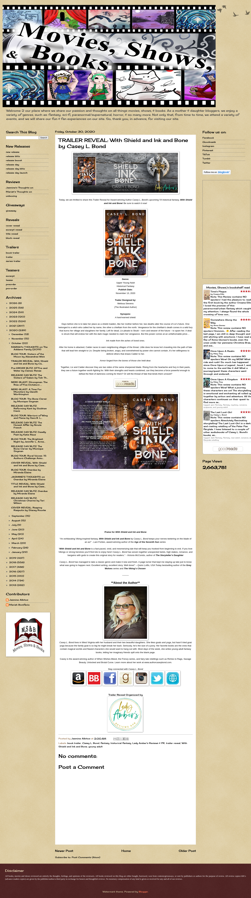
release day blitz (15, 168)
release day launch (17, 172)
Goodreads (209, 142)
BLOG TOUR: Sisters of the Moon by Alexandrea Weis (28, 355)
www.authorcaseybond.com (157, 662)
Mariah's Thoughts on (19, 191)
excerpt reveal (14, 229)
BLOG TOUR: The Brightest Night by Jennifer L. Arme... (28, 440)
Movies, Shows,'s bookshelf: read (228, 287)
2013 (13, 585)
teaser (9, 280)
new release (12, 152)
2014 (13, 580)
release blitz (13, 156)
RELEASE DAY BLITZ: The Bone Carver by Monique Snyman (27, 449)
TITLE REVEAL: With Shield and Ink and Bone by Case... (28, 485)
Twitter (206, 162)
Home (126, 851)
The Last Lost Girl (221, 412)
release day (12, 164)
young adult (95, 746)
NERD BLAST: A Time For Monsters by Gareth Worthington (26, 392)
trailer (9, 257)
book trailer (74, 743)
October (17, 343)
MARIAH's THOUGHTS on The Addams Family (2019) (29, 348)
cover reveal (13, 225)
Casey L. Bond (90, 743)
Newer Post (64, 851)
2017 (13, 567)
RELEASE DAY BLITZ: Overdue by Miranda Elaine (29, 492)
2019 (13, 558)
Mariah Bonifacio (19, 605)
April (15, 538)
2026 (13, 303)
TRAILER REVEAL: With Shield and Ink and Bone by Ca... (29, 362)
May (15, 534)
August (16, 520)
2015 (13, 576)
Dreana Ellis (218, 294)
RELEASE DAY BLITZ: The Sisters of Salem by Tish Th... (29, 376)
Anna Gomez (219, 325)
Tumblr (207, 158)
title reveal (12, 233)
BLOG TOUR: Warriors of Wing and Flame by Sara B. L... (29, 416)
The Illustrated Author (125, 307)
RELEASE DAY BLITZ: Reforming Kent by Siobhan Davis (29, 408)
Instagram (208, 146)
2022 (13, 321)
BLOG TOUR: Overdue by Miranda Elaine (26, 471)
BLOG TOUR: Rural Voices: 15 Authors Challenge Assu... (28, 456)
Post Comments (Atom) (86, 857)
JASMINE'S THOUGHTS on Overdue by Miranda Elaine (28, 478)
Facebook (208, 137)
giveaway (11, 210)
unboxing (11, 196)
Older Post (187, 851)
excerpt (10, 276)
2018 (13, 562)
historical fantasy (121, 743)
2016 (13, 571)
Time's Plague (218, 291)
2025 (13, 307)
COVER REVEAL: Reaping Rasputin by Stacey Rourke (28, 508)
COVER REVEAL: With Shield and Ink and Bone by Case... (28, 464)
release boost (14, 160)
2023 (13, 316)
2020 (14, 330)
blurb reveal (12, 238)
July (14, 525)
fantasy (105, 743)
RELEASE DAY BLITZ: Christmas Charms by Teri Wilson (27, 500)
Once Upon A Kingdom (224, 379)
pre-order (11, 288)
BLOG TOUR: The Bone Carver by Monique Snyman (29, 400)
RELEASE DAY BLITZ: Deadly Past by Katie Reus (28, 433)
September (18, 516)
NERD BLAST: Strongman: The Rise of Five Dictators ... (29, 383)
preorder (11, 284)
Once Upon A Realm (222, 351)
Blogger (143, 891)
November (18, 338)
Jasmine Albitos (18, 600)
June (15, 529)
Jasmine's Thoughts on (19, 187)
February (17, 547)
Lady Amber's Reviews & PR (148, 743)
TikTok (206, 154)
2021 (13, 326)
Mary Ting (218, 354)
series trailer (13, 261)
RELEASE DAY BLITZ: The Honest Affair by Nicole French (26, 425)
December (18, 334)
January (17, 552)
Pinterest (208, 150)
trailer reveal (173, 743)
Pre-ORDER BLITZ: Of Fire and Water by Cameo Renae (29, 369)
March (16, 543)
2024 (13, 312)
